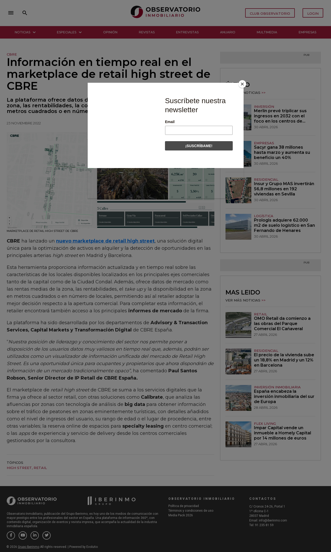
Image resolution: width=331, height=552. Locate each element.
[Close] (242, 84)
